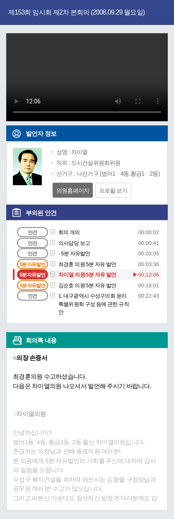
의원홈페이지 (72, 190)
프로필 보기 (113, 190)
